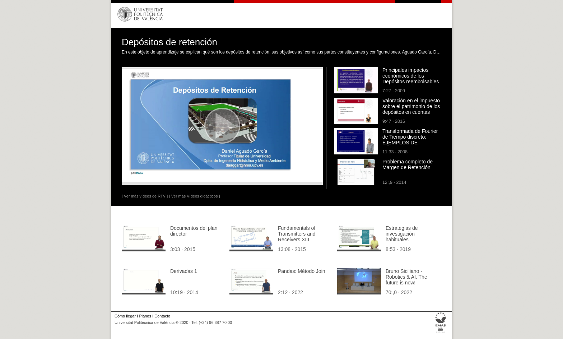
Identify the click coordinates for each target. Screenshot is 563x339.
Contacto (162, 316)
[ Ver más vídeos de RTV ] (145, 196)
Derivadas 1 (183, 271)
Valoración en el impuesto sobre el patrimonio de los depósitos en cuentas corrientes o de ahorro (411, 109)
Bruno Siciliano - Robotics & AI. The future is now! (406, 276)
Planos (145, 316)
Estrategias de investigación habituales (402, 233)
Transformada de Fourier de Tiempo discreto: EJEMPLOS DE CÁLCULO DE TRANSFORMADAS (410, 142)
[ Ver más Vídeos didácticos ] (194, 196)
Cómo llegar (125, 316)
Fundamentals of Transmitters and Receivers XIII (297, 233)
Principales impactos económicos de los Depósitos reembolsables (410, 75)
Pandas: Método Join (301, 271)
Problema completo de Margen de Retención (407, 164)
